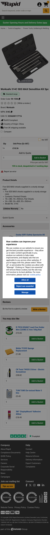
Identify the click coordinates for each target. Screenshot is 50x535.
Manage (25, 292)
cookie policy (35, 275)
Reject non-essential (25, 286)
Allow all (25, 280)
